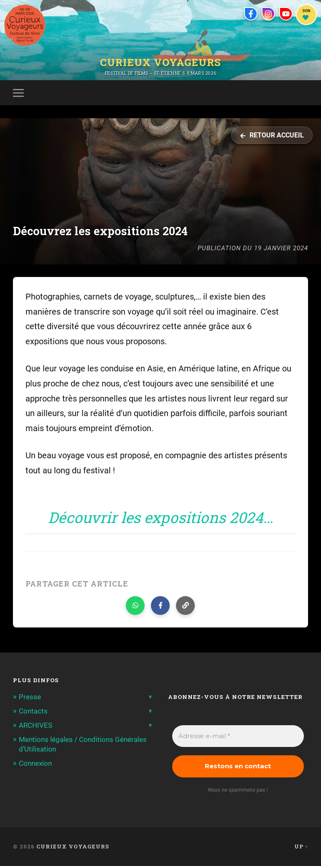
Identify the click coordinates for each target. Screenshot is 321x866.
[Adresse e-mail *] (238, 736)
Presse (30, 697)
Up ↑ (301, 846)
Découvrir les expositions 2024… (160, 517)
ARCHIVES (35, 725)
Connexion (35, 763)
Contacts (33, 711)
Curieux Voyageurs (160, 62)
